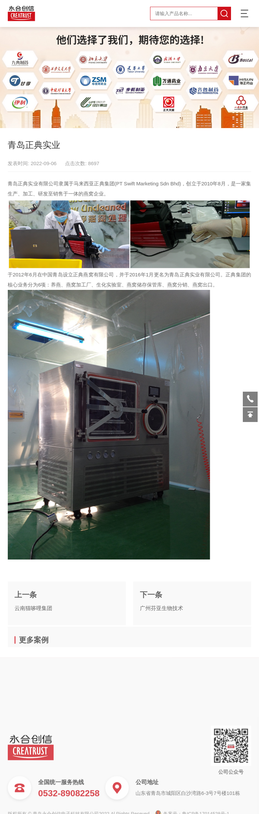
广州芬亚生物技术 (161, 623)
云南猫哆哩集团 (33, 623)
